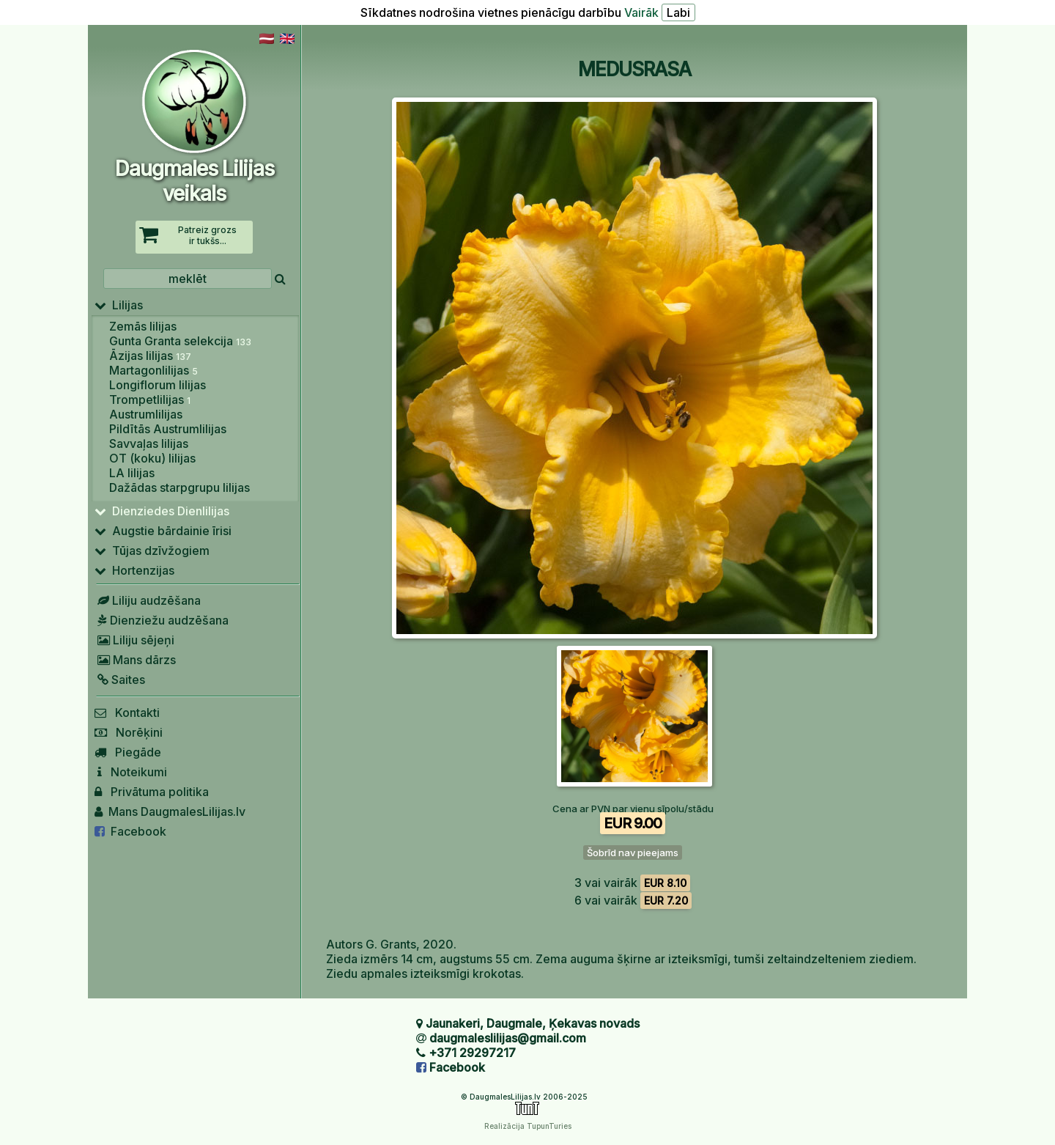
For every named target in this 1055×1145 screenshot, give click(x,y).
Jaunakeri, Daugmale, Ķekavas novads (533, 1023)
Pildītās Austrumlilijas (167, 428)
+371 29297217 (472, 1052)
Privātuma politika (152, 791)
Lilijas (119, 305)
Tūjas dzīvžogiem (152, 550)
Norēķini (129, 732)
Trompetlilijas (149, 399)
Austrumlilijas (145, 414)
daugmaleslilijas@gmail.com (507, 1038)
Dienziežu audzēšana (162, 620)
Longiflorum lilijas (157, 385)
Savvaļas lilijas (148, 443)
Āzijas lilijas (150, 355)
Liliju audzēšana (148, 600)
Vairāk (641, 12)
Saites (120, 679)
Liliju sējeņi (134, 640)
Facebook (130, 831)
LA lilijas (132, 472)
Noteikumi (131, 772)
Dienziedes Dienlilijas (162, 511)
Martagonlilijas (153, 370)
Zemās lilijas (143, 326)
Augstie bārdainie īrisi (163, 530)
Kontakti (127, 712)
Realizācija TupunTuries (527, 1126)
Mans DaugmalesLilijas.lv (170, 811)
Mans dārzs (135, 659)
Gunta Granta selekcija (180, 341)
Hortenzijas (134, 570)
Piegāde (128, 752)
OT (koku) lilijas (152, 458)
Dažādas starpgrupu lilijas (179, 487)
